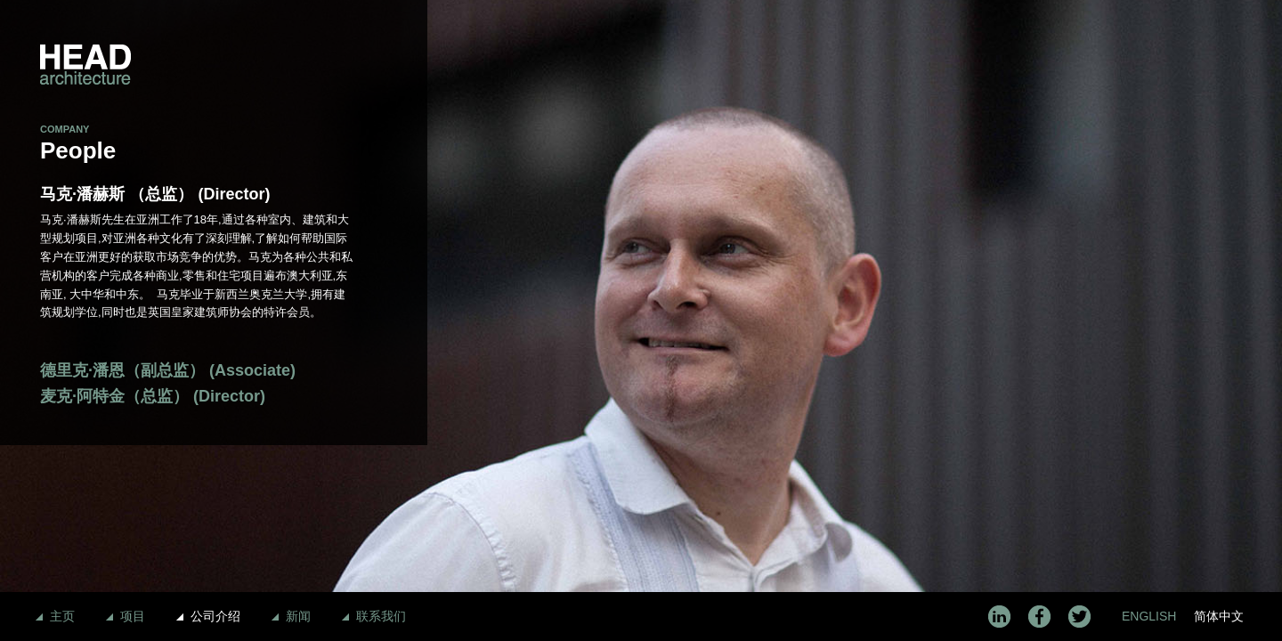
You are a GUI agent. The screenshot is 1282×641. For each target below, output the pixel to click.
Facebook (1039, 616)
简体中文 (1219, 616)
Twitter (1079, 616)
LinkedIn (999, 616)
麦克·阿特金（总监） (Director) (152, 396)
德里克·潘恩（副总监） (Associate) (168, 370)
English (1149, 616)
